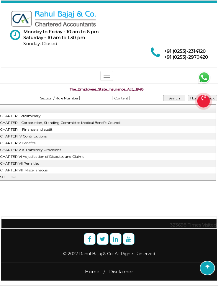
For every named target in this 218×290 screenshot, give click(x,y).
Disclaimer (121, 271)
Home (92, 271)
